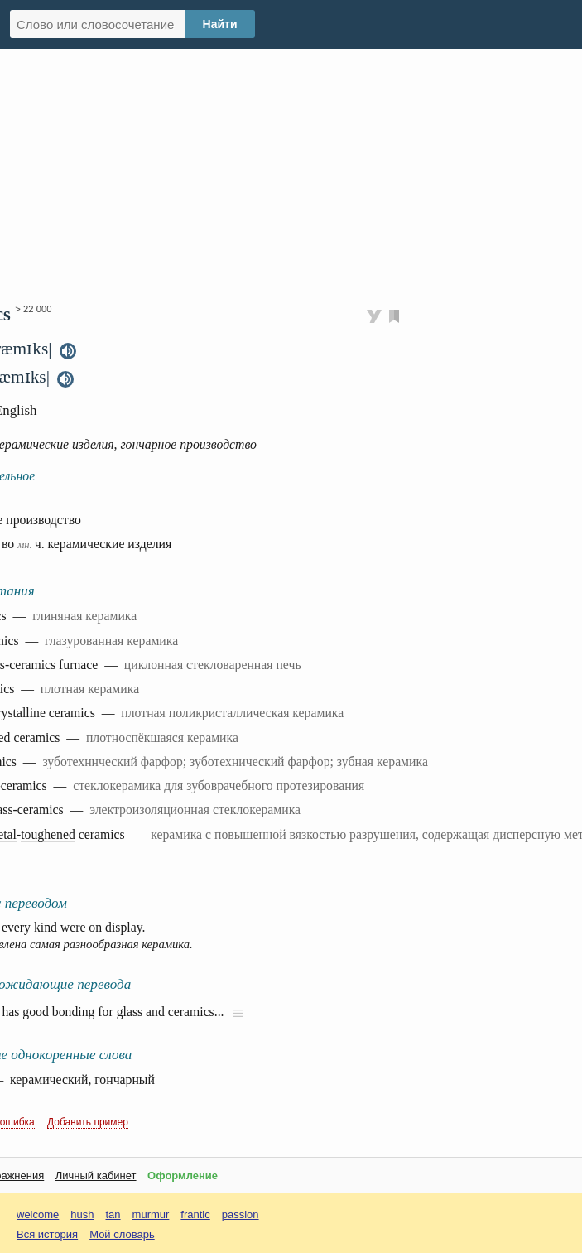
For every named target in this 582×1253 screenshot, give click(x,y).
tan (113, 1214)
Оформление (182, 1175)
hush (82, 1214)
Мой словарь (122, 1234)
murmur (151, 1214)
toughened (48, 834)
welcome (38, 1214)
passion (240, 1214)
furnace (78, 665)
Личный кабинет (96, 1175)
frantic (194, 1214)
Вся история (47, 1234)
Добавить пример (87, 1122)
